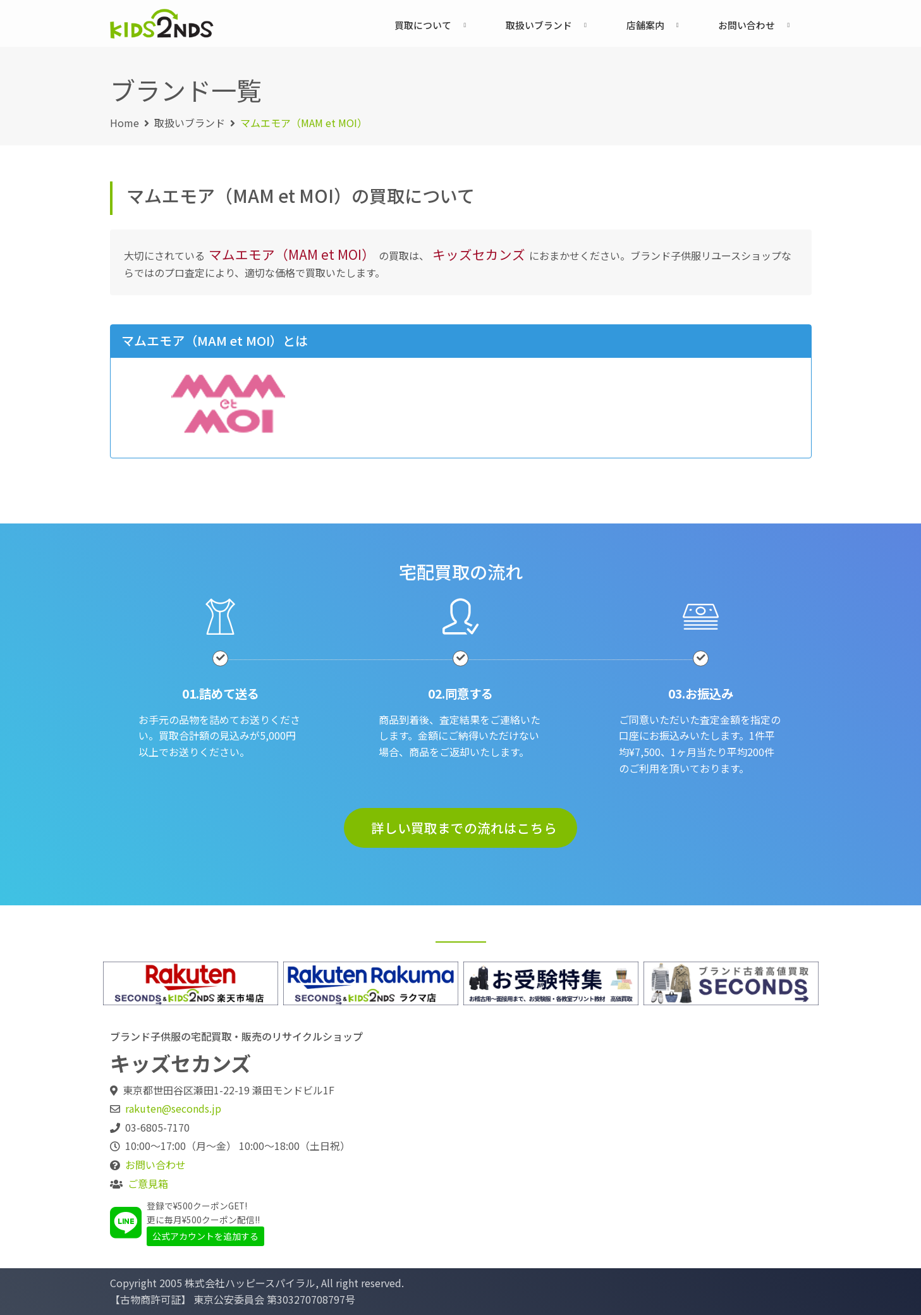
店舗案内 (645, 25)
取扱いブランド (539, 25)
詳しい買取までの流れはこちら (464, 827)
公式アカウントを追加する (205, 1236)
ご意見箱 (148, 1183)
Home (124, 122)
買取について (422, 25)
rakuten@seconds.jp (173, 1108)
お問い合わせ (746, 25)
